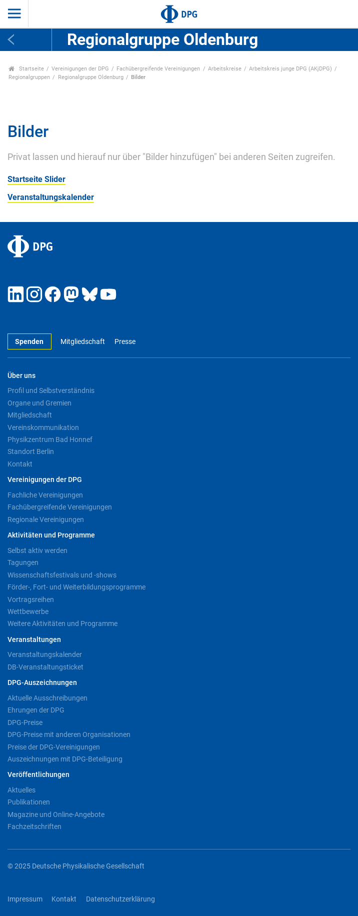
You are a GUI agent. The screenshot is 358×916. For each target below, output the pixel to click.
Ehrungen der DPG (36, 710)
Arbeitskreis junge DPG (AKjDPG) (290, 69)
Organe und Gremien (40, 403)
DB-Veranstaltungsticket (46, 667)
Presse (125, 342)
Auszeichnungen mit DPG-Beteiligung (65, 759)
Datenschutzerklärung (120, 899)
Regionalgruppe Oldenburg (91, 77)
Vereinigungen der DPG (80, 69)
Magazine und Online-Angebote (56, 814)
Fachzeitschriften (35, 826)
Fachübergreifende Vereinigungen (158, 69)
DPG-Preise (25, 722)
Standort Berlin (31, 452)
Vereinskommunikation (43, 428)
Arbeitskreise (225, 69)
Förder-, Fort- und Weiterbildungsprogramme (77, 587)
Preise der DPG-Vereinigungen (54, 747)
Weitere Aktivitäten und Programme (63, 624)
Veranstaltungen (34, 640)
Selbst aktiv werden (38, 550)
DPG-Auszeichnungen (42, 682)
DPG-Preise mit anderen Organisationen (69, 734)
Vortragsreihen (31, 600)
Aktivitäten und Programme (51, 535)
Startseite (26, 69)
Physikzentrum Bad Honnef (50, 440)
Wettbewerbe (28, 612)
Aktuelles (22, 790)
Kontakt (20, 464)
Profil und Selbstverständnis (51, 390)
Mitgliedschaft (82, 342)
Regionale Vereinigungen (46, 520)
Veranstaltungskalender (51, 197)
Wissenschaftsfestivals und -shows (62, 575)
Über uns (22, 376)
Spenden (29, 342)
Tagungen (23, 562)
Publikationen (29, 802)
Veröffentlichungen (39, 774)
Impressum (25, 899)
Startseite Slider (37, 179)
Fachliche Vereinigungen (45, 495)
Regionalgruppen (29, 77)
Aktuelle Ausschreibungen (48, 698)
